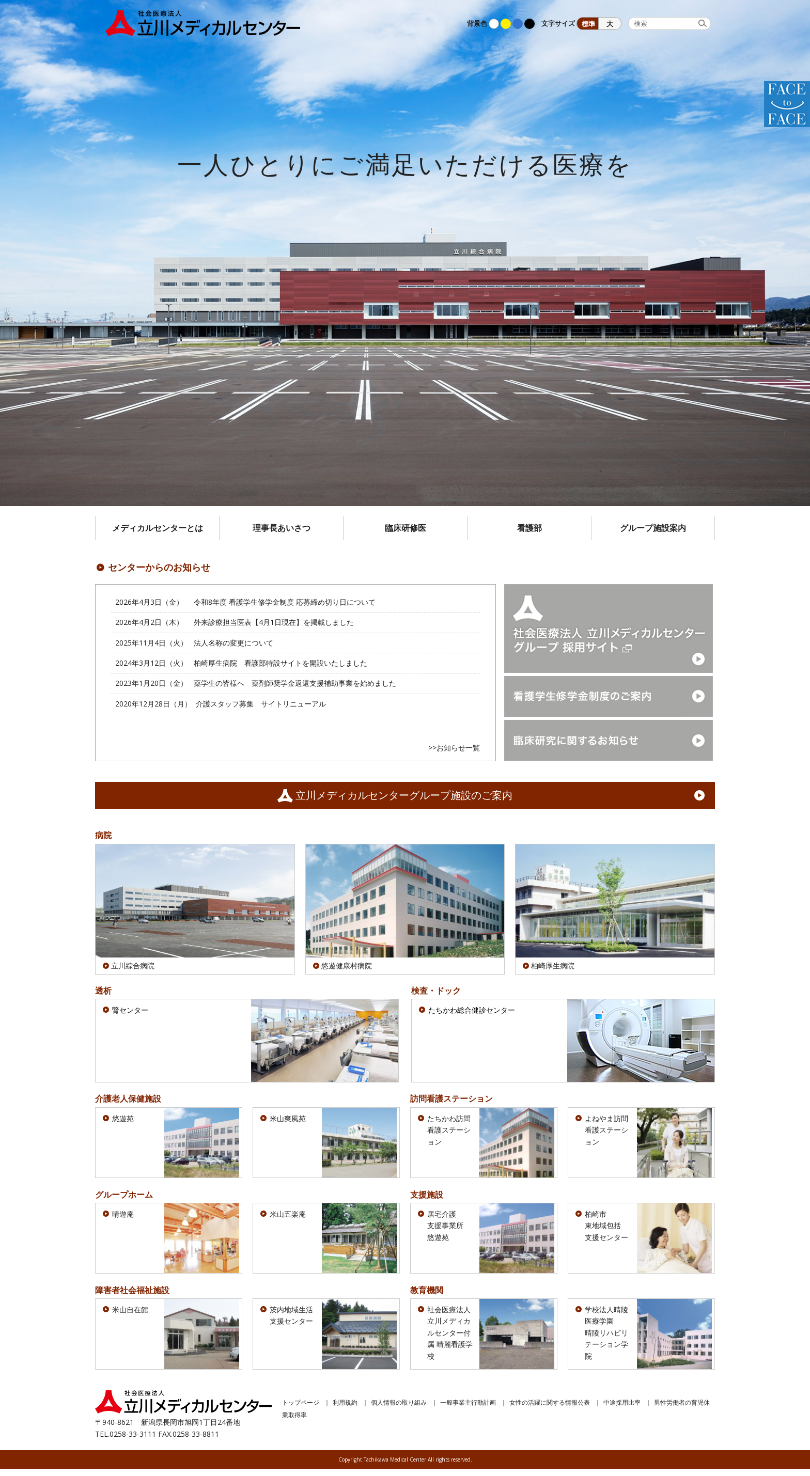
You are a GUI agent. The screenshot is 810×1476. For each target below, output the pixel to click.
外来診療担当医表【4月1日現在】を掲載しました (274, 622)
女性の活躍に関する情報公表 (549, 1409)
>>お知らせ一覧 (454, 747)
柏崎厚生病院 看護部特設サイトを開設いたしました (280, 663)
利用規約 (345, 1409)
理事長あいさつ (281, 527)
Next (796, 253)
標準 (588, 24)
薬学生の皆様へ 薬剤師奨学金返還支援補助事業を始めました (295, 683)
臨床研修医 (405, 527)
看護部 (529, 527)
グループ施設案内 (653, 527)
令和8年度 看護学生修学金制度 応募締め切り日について (285, 602)
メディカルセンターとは (157, 527)
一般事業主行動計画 (468, 1409)
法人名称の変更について (233, 643)
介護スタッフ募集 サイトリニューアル (261, 704)
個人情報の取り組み (399, 1409)
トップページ (300, 1409)
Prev (13, 253)
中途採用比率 (622, 1409)
